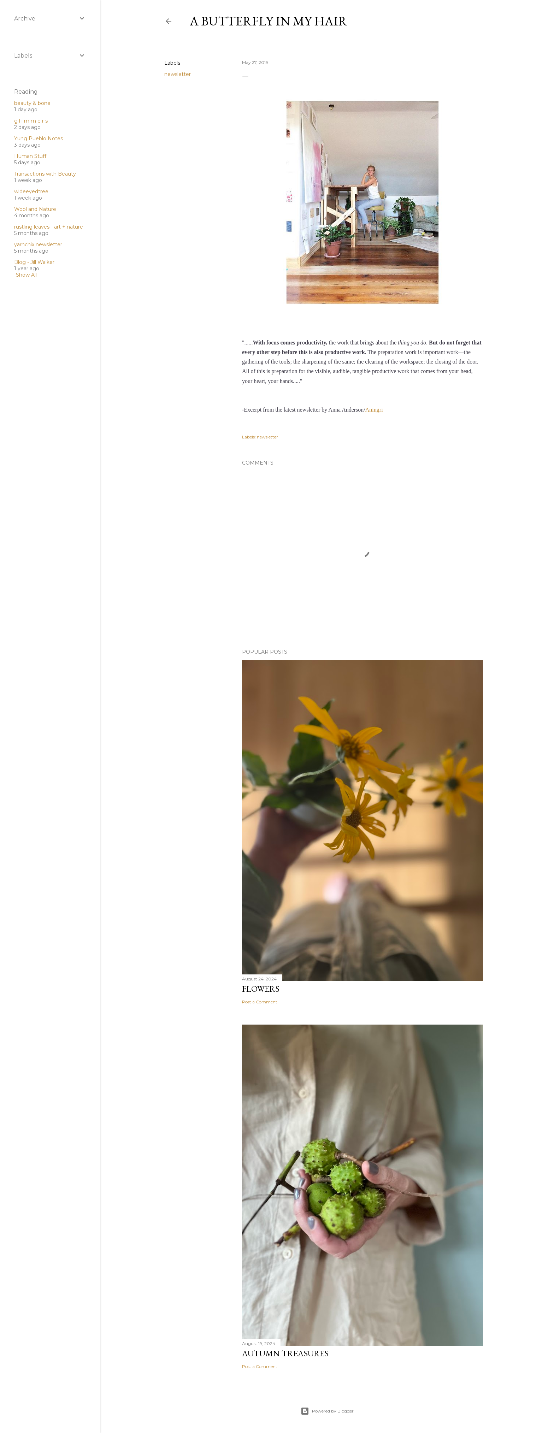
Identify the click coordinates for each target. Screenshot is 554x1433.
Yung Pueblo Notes (38, 138)
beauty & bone (32, 103)
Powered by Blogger (327, 1411)
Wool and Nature (35, 209)
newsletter (177, 74)
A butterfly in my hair (268, 21)
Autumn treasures (285, 1353)
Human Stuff (30, 156)
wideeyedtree (31, 191)
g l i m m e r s (31, 121)
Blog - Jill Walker (34, 262)
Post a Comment (259, 1001)
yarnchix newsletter (38, 244)
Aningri (374, 410)
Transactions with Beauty (45, 174)
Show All (26, 275)
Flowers (260, 988)
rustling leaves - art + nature (48, 227)
